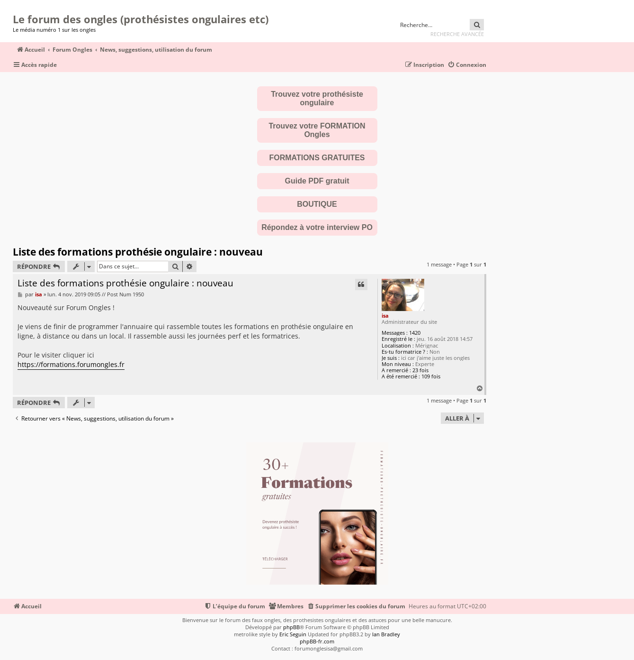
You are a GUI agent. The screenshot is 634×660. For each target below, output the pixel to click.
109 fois (430, 376)
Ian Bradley (386, 634)
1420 (414, 333)
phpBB (291, 627)
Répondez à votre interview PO (317, 227)
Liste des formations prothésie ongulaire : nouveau (138, 251)
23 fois (420, 370)
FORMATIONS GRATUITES (317, 158)
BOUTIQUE (317, 204)
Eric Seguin (292, 634)
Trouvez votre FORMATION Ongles (316, 130)
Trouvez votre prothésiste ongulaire (317, 98)
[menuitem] (466, 65)
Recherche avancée (457, 33)
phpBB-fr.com (317, 641)
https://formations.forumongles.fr (71, 364)
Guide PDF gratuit (317, 181)
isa (385, 315)
